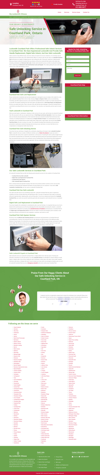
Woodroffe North (72, 439)
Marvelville (43, 401)
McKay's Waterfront (45, 405)
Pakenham (43, 441)
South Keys (71, 379)
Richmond (71, 349)
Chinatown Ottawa (18, 396)
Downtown (16, 417)
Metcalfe (43, 410)
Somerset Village (73, 378)
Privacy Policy (59, 457)
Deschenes (16, 414)
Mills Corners (44, 414)
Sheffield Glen (72, 370)
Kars (42, 354)
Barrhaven (16, 340)
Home (59, 12)
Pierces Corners (72, 331)
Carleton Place (17, 372)
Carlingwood (16, 376)
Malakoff (43, 385)
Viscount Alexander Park (74, 407)
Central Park (16, 387)
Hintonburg (43, 345)
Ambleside (16, 332)
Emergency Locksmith (61, 467)
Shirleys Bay (71, 372)
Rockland (71, 361)
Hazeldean (43, 334)
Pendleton (71, 329)
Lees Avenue (44, 367)
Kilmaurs (43, 361)
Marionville (43, 396)
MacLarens (43, 383)
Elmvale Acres (17, 428)
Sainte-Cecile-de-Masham (74, 367)
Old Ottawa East (45, 428)
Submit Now (78, 75)
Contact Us (86, 12)
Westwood (71, 426)
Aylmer (15, 336)
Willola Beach (72, 430)
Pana (42, 443)
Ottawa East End (45, 434)
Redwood (71, 341)
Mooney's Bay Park (45, 417)
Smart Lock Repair (43, 465)
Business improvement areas (20, 367)
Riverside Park (72, 354)
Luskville (43, 381)
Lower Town (44, 379)
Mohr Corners (44, 416)
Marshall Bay (44, 399)
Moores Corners (45, 419)
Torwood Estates (72, 396)
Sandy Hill (71, 369)
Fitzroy (15, 430)
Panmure (71, 327)
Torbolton (71, 394)
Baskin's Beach (17, 341)
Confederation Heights (19, 399)
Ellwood (15, 426)
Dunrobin (16, 423)
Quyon (70, 338)
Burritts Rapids (17, 365)
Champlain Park (17, 394)
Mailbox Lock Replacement (62, 465)
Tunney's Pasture (73, 397)
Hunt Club (43, 350)
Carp (15, 378)
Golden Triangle (17, 441)
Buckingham (16, 363)
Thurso (70, 392)
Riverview (71, 358)
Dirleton (15, 416)
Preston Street (72, 332)
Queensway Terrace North (75, 336)
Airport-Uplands (17, 327)
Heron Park (43, 341)
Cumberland (16, 410)
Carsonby (16, 381)
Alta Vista (16, 331)
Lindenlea (43, 374)
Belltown (16, 350)
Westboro (71, 421)
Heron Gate (43, 340)
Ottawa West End (45, 437)
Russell (70, 365)
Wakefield (71, 410)
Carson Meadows (18, 379)
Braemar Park (17, 356)
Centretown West (18, 392)
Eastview (16, 425)
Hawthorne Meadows (46, 332)
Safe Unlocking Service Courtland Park (35, 17)
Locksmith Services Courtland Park (20, 17)
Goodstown (16, 443)
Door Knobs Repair (43, 467)
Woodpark (71, 435)
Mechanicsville (44, 408)
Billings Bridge (17, 354)
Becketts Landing (18, 345)
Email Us (76, 457)
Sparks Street (72, 383)
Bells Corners (17, 349)
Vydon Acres (71, 408)
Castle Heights (17, 385)
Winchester (71, 432)
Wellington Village (73, 416)
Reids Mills (71, 345)
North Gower (44, 423)
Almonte (16, 329)
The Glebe (71, 390)
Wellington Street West (74, 414)
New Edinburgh (44, 421)
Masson (43, 403)
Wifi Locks (58, 462)
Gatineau (16, 437)
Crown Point (16, 408)
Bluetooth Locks (59, 459)
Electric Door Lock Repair (44, 462)
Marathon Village (45, 394)
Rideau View (71, 352)
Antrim (15, 334)
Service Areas (76, 12)
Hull (42, 349)
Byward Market (17, 369)
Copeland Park (17, 403)
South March (72, 381)
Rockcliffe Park (72, 360)
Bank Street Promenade (19, 338)
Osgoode (43, 432)
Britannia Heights (18, 360)
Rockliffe (71, 363)
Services (66, 12)
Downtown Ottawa (18, 419)
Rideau (70, 350)
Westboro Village (73, 423)
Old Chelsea (44, 426)
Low (42, 378)
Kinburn (43, 363)
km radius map (77, 98)
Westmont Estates (73, 425)
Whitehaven (71, 428)
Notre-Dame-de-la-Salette (47, 425)
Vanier (70, 403)
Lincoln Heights (44, 372)
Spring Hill (71, 385)
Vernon (70, 405)
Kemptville (43, 356)
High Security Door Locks (44, 456)
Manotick (43, 390)
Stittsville (71, 387)
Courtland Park (17, 407)
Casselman (16, 383)
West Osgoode (72, 419)
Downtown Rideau (18, 421)
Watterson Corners (73, 412)
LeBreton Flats (44, 365)
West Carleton (72, 417)
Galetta (15, 435)
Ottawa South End (45, 435)
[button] (20, 310)
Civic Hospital (17, 397)
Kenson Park (44, 360)
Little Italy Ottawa (45, 376)
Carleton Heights (17, 370)
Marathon (43, 392)
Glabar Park (16, 439)
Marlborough (44, 397)
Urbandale (71, 401)
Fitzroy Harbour (17, 432)
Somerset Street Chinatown (75, 376)
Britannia (16, 358)
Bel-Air (15, 347)
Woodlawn (71, 434)
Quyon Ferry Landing (73, 340)
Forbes (15, 434)
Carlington (16, 374)
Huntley (43, 352)
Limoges (43, 370)
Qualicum (71, 334)
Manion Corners (44, 387)
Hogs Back (43, 347)
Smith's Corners (72, 374)
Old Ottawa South (45, 430)
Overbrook (43, 439)
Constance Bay (17, 401)
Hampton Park (44, 331)
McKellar (43, 407)
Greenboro (43, 329)
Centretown (16, 390)
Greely (42, 327)
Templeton (71, 388)
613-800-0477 (81, 7)
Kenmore (43, 358)
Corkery (15, 405)
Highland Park (44, 343)
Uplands (70, 399)
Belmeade (16, 352)
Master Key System (43, 459)
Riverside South (72, 356)
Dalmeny (16, 412)
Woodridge (71, 437)
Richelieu (71, 347)
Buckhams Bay (17, 361)
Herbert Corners (44, 338)
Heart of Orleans (45, 336)
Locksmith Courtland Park (49, 473)
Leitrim (43, 369)
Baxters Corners (17, 343)
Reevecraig (71, 343)
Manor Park (43, 388)
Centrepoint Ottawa (18, 388)
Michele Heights (45, 412)
